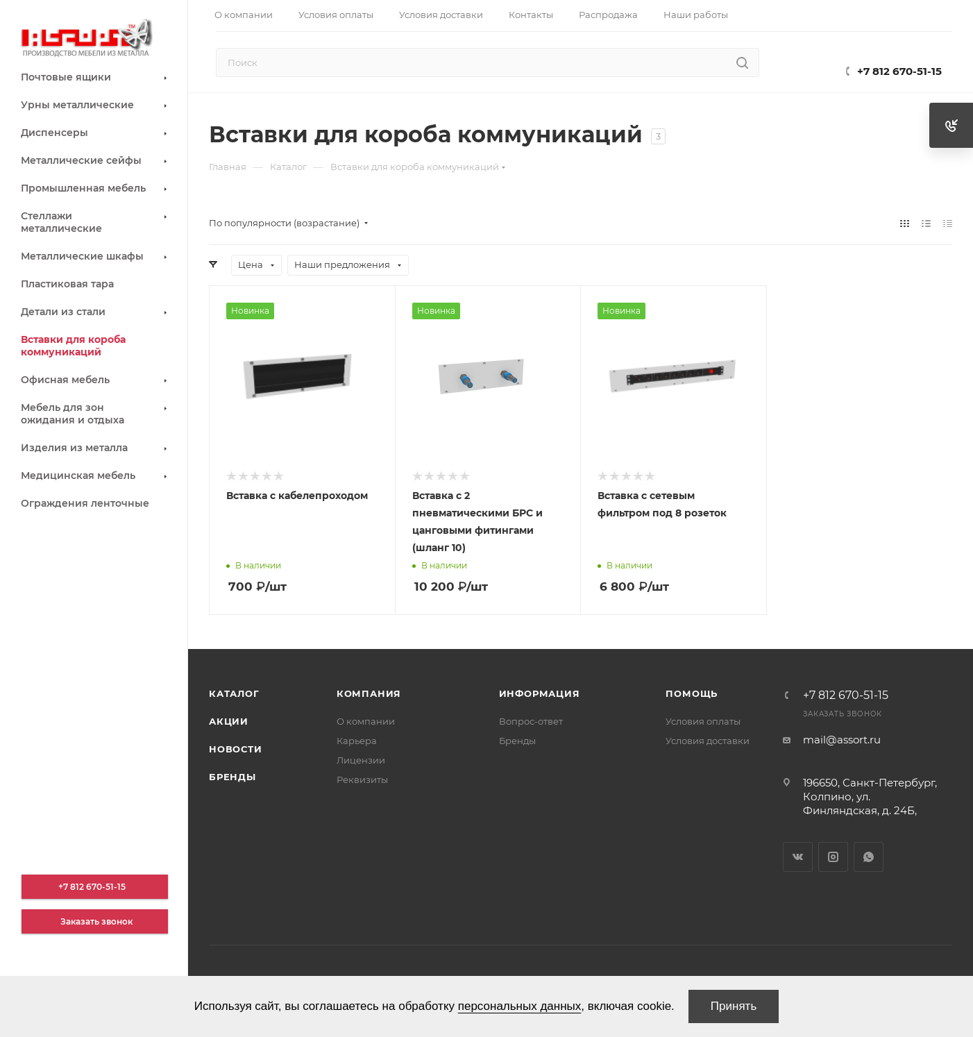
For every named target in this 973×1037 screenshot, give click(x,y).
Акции (228, 721)
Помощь (692, 693)
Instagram (833, 857)
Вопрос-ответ (531, 721)
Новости (235, 748)
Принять (733, 1006)
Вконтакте (798, 857)
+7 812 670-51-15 (899, 71)
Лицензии (361, 760)
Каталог (234, 693)
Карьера (357, 740)
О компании (366, 721)
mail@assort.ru (842, 739)
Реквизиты (362, 779)
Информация (539, 693)
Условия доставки (708, 740)
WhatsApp (868, 857)
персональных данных (520, 1006)
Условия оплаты (703, 721)
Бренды (232, 776)
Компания (369, 693)
